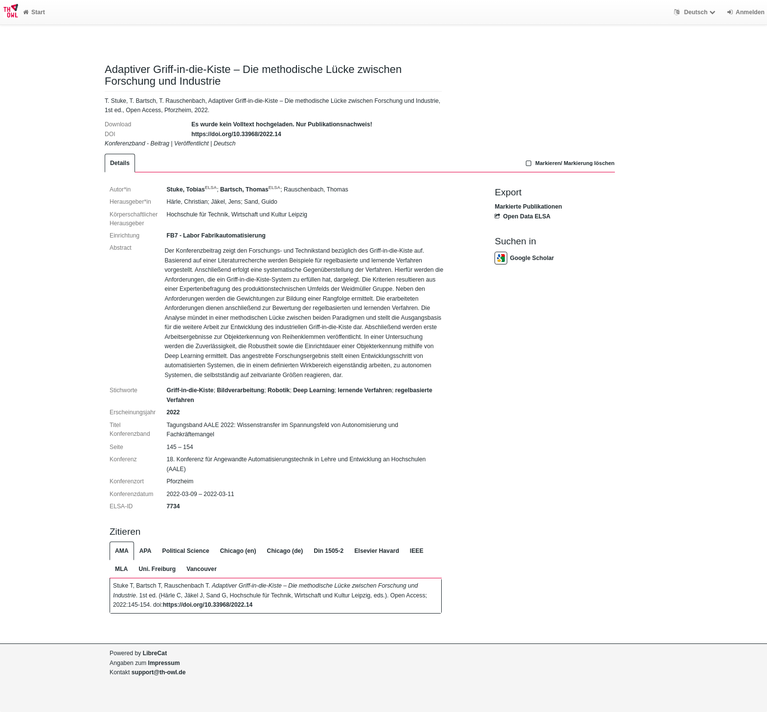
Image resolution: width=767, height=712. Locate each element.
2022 (173, 412)
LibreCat (155, 653)
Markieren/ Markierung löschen (569, 163)
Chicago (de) (285, 550)
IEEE (417, 550)
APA (145, 550)
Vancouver (201, 569)
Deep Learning (314, 390)
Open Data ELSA (522, 216)
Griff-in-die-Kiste (189, 390)
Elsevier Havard (376, 550)
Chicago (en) (238, 550)
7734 (173, 506)
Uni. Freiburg (157, 569)
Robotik (279, 390)
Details (120, 163)
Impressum (164, 663)
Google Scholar (524, 258)
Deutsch (696, 12)
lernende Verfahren (365, 390)
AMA (122, 550)
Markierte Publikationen (528, 206)
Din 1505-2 (328, 550)
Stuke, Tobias (191, 189)
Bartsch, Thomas (250, 189)
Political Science (185, 550)
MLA (121, 569)
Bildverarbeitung (240, 390)
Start (34, 12)
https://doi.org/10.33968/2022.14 (236, 134)
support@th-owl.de (159, 672)
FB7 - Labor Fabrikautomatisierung (215, 235)
